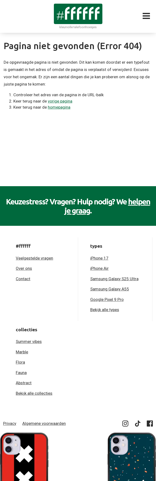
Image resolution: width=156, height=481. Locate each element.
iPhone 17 (99, 258)
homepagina (59, 107)
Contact (23, 278)
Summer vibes (29, 341)
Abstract (24, 382)
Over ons (24, 268)
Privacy (9, 423)
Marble (22, 352)
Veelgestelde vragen (34, 258)
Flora (20, 362)
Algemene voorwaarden (44, 423)
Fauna (21, 372)
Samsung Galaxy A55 (109, 289)
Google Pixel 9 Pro (107, 299)
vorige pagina (60, 101)
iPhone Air (99, 268)
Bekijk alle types (104, 309)
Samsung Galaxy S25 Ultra (114, 278)
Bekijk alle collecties (34, 393)
